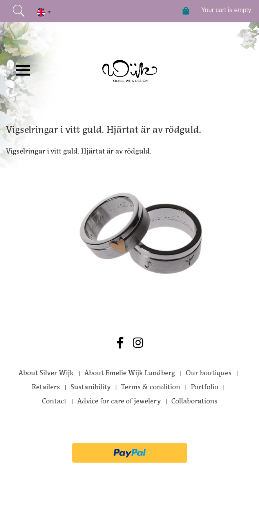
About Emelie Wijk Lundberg (129, 373)
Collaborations (194, 401)
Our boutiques (209, 373)
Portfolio (204, 387)
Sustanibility (90, 387)
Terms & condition (150, 387)
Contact (54, 401)
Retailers (46, 387)
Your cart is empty (226, 10)
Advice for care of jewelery (119, 401)
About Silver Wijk (46, 373)
